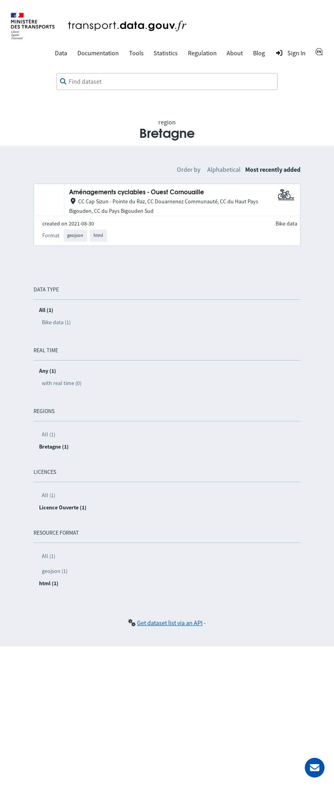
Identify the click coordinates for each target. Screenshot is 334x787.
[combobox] (167, 81)
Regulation (202, 53)
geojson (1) (55, 571)
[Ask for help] (315, 768)
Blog (259, 53)
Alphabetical (223, 169)
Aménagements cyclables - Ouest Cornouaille (136, 192)
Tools (136, 53)
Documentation (98, 53)
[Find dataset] (167, 81)
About (235, 53)
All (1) (48, 434)
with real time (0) (61, 383)
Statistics (166, 53)
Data (61, 53)
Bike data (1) (56, 322)
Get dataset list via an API (170, 623)
